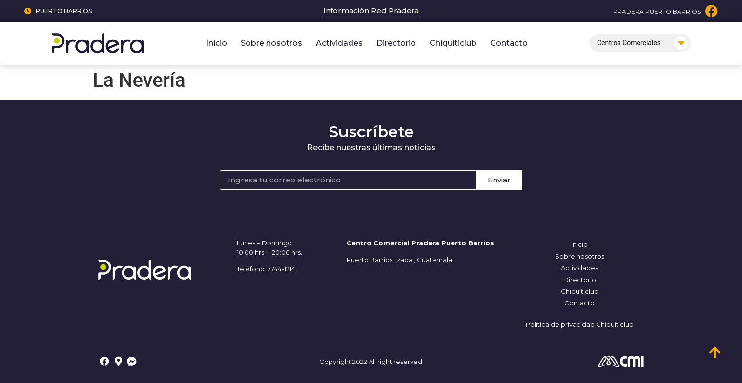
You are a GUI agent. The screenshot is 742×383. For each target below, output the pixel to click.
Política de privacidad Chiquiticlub (580, 324)
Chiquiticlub (453, 43)
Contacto (509, 43)
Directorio (396, 43)
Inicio (216, 43)
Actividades (339, 43)
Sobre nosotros (271, 43)
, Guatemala (433, 259)
